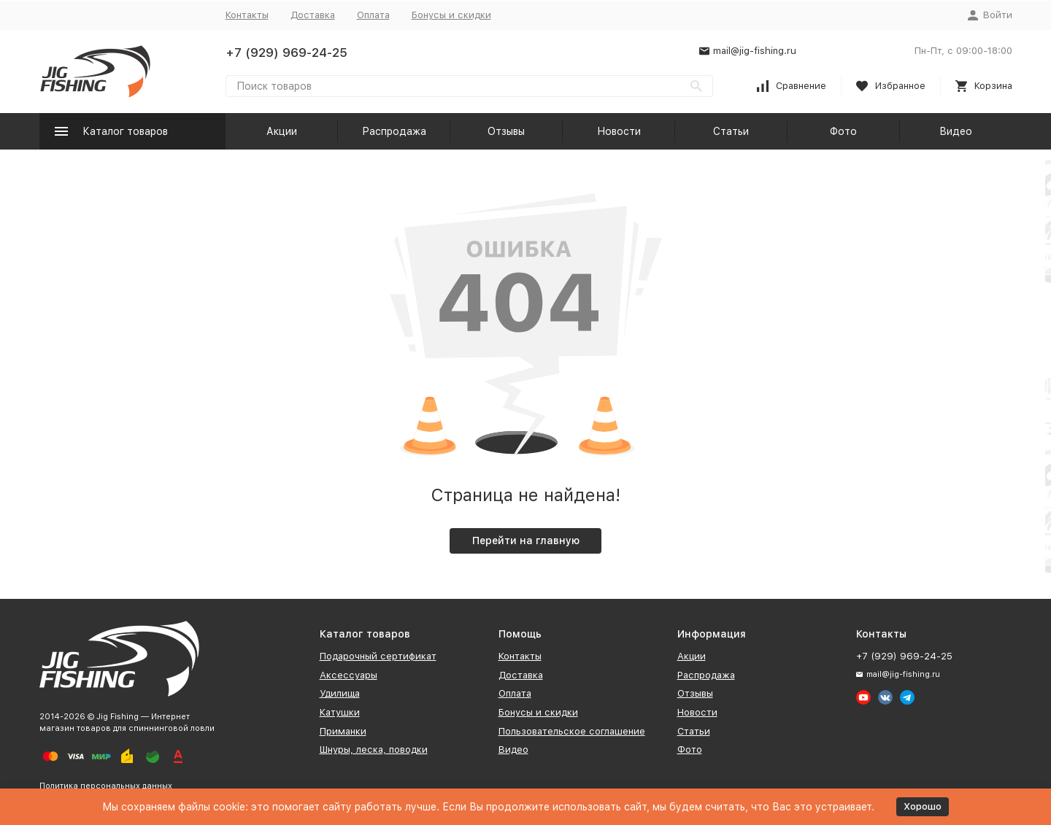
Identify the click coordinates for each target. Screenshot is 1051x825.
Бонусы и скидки (451, 14)
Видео (955, 131)
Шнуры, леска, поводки (374, 749)
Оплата (373, 14)
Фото (843, 131)
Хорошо (923, 806)
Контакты (247, 14)
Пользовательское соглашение (571, 731)
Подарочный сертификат (378, 656)
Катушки (340, 712)
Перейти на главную (526, 540)
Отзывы (506, 131)
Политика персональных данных (105, 786)
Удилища (340, 693)
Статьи (731, 131)
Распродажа (394, 131)
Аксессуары (348, 675)
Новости (619, 131)
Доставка (312, 14)
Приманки (343, 731)
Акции (281, 131)
